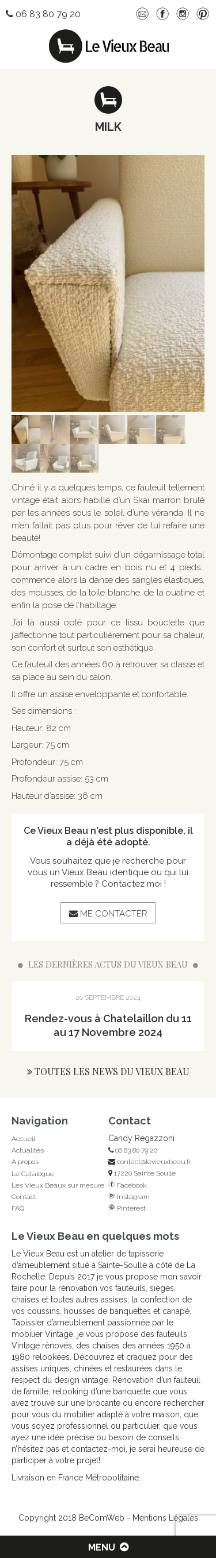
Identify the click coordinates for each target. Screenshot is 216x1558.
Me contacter (108, 913)
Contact (24, 1197)
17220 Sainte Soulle (142, 1173)
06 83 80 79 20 (132, 1150)
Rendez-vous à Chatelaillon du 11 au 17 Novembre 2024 (108, 1025)
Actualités (28, 1150)
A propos (25, 1162)
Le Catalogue (33, 1174)
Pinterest (127, 1208)
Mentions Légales (165, 1517)
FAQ (18, 1208)
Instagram (129, 1197)
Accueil (23, 1139)
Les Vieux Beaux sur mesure (58, 1185)
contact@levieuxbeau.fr (149, 1162)
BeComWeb (101, 1517)
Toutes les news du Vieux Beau (108, 1071)
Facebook (127, 1185)
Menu (108, 1547)
